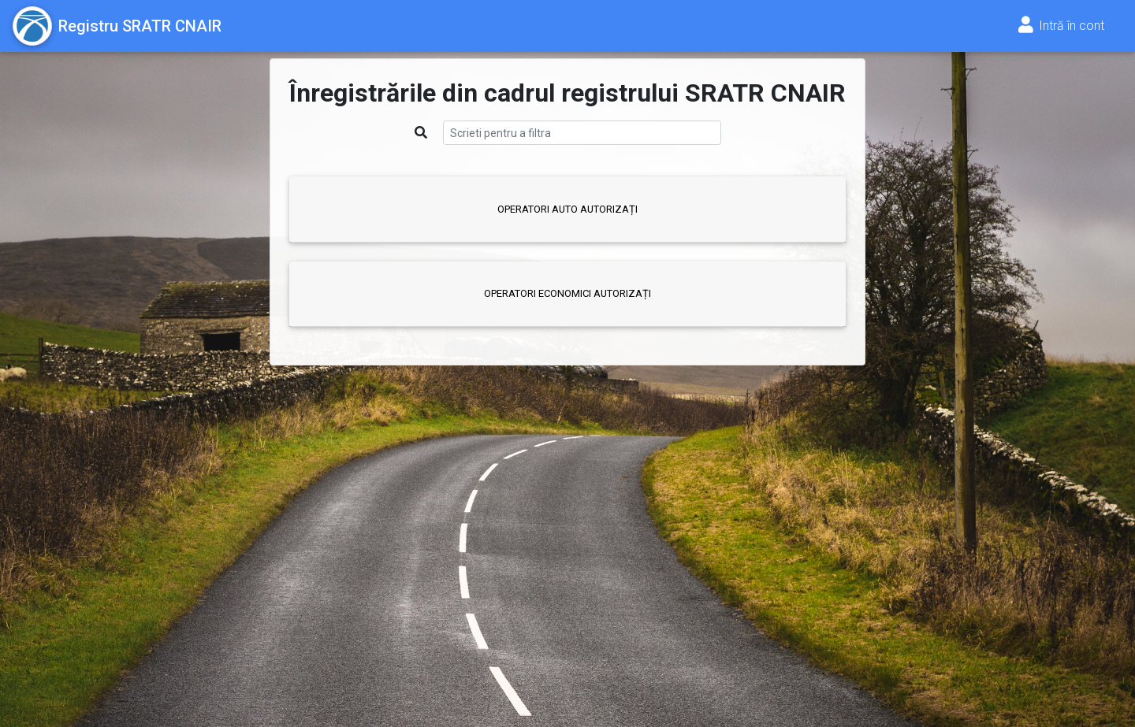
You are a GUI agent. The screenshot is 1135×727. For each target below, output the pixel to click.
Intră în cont (1060, 25)
